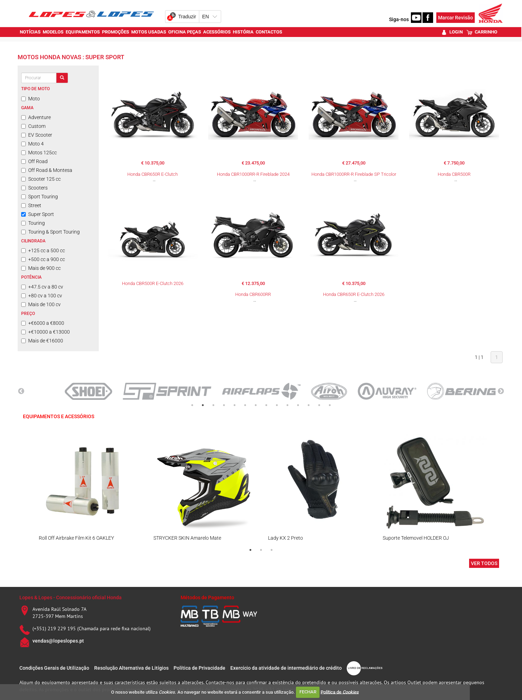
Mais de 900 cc (41, 268)
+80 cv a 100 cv (41, 295)
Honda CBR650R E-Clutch (152, 174)
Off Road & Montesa (46, 170)
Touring (33, 223)
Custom (33, 126)
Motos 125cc (39, 152)
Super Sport (37, 214)
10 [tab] (287, 405)
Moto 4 (32, 144)
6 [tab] (245, 405)
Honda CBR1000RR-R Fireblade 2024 (253, 174)
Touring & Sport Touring (50, 232)
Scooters (34, 188)
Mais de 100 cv (41, 304)
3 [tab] (213, 405)
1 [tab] (192, 405)
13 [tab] (319, 405)
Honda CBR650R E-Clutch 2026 (353, 294)
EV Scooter (36, 135)
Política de (340, 691)
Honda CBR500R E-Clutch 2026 (152, 283)
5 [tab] (234, 405)
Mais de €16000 (42, 340)
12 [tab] (308, 405)
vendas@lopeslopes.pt (58, 641)
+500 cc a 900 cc (43, 259)
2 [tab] (202, 405)
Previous (21, 391)
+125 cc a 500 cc (43, 250)
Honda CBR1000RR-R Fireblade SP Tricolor (353, 174)
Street (31, 205)
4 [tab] (223, 405)
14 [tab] (329, 405)
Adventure (36, 117)
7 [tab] (255, 405)
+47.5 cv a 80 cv (42, 287)
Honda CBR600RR (253, 294)
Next (500, 391)
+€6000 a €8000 (42, 323)
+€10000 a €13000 (45, 332)
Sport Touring (39, 196)
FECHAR (307, 691)
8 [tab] (266, 405)
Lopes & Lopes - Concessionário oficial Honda (70, 597)
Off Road (34, 161)
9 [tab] (276, 405)
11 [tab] (298, 405)
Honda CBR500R (454, 174)
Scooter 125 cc (41, 179)
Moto (30, 98)
